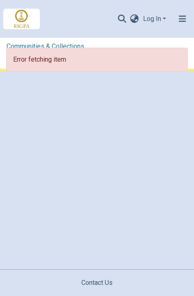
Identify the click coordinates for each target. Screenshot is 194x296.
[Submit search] (122, 19)
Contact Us (97, 283)
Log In (152, 19)
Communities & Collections (45, 46)
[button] (134, 19)
